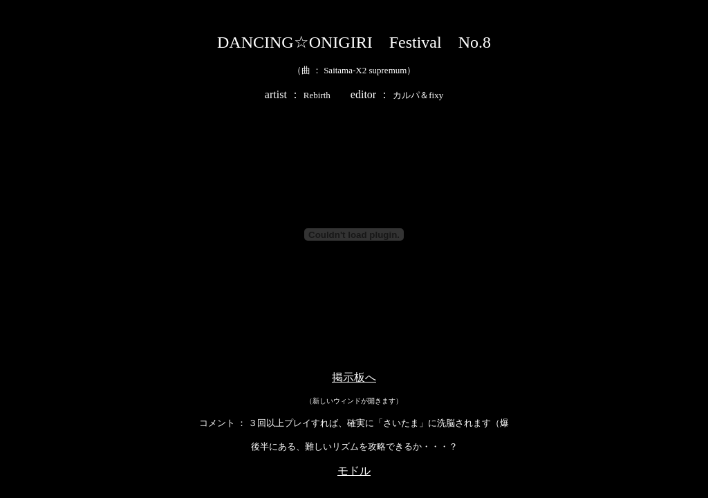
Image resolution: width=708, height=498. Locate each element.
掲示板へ (354, 377)
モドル (354, 471)
